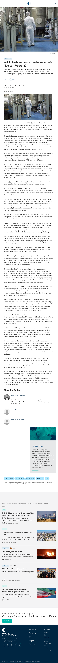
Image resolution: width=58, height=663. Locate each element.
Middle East (40, 478)
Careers (46, 645)
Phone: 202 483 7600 (7, 641)
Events (46, 632)
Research (32, 629)
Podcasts (46, 638)
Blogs (45, 635)
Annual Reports (47, 643)
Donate (32, 644)
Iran (47, 478)
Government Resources (49, 651)
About (31, 637)
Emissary (14, 565)
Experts (32, 640)
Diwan (13, 548)
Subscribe (7, 620)
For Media (46, 649)
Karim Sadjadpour (9, 86)
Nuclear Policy (19, 478)
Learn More (35, 469)
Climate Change (9, 478)
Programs (47, 629)
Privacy (45, 647)
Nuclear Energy (30, 478)
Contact (46, 641)
